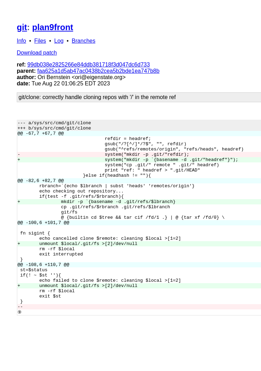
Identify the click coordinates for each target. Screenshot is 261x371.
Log (59, 41)
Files (40, 41)
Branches (83, 41)
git (22, 27)
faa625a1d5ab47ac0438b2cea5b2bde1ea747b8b (98, 71)
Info (21, 41)
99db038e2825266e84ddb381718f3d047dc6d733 (88, 65)
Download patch (37, 53)
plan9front (52, 27)
